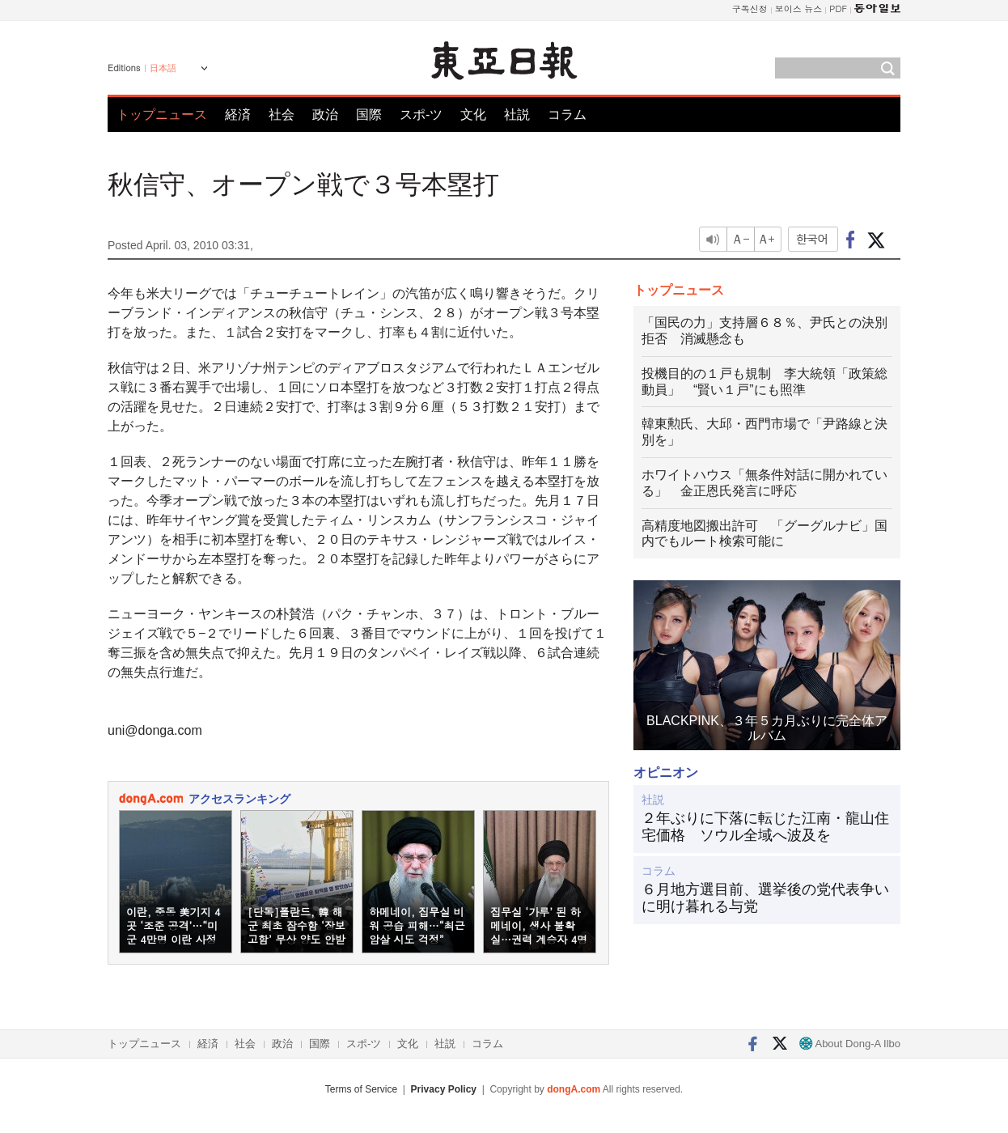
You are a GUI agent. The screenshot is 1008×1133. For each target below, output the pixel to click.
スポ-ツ (421, 114)
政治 (325, 114)
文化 (473, 114)
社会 (281, 114)
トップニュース (161, 114)
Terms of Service (361, 1089)
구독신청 (750, 8)
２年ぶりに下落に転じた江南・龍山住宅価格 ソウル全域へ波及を (765, 827)
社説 (517, 114)
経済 (238, 114)
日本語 (163, 68)
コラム (567, 114)
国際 (369, 114)
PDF (838, 8)
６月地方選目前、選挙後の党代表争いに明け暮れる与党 (765, 898)
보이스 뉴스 (799, 8)
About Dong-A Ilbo (849, 1044)
